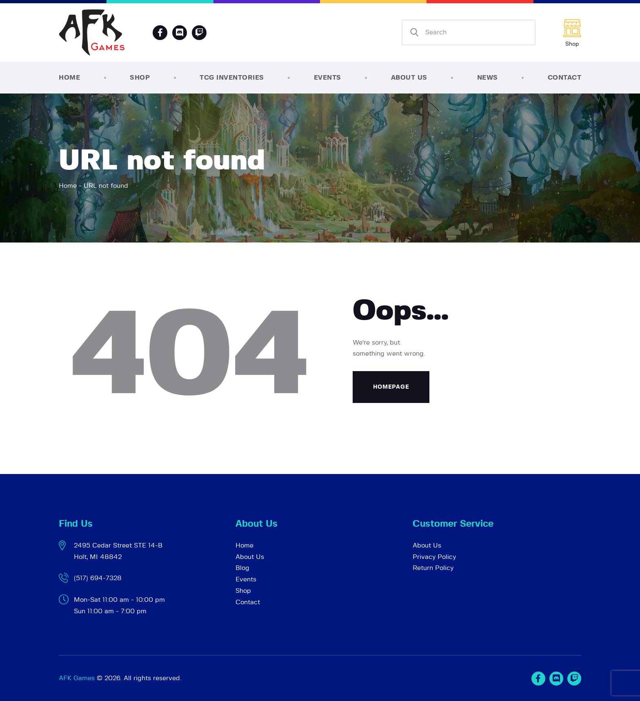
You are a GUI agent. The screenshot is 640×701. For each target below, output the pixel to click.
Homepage (391, 387)
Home (68, 185)
